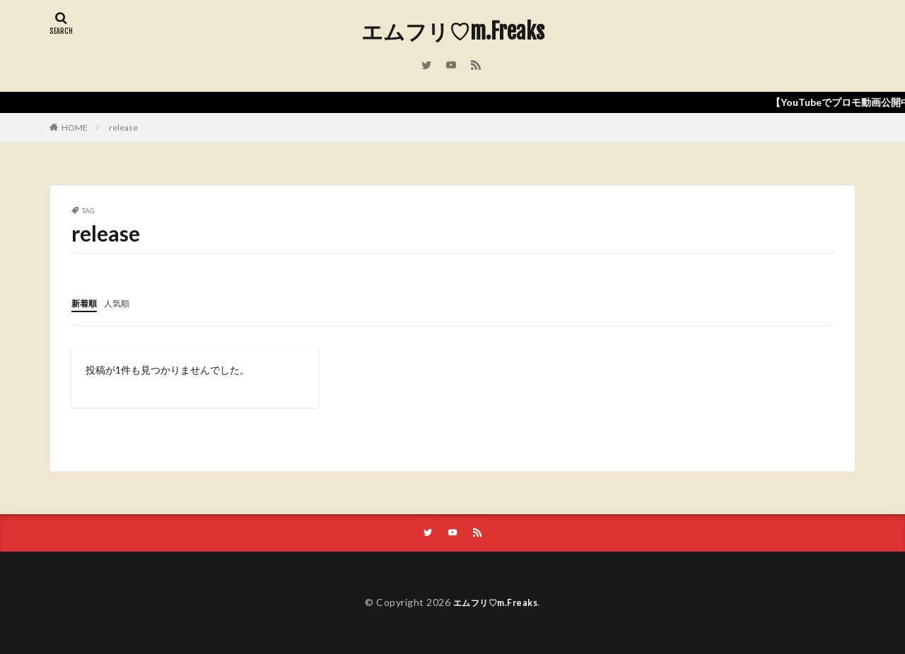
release (123, 127)
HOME (75, 127)
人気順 (123, 303)
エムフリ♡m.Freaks (452, 31)
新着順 (86, 303)
